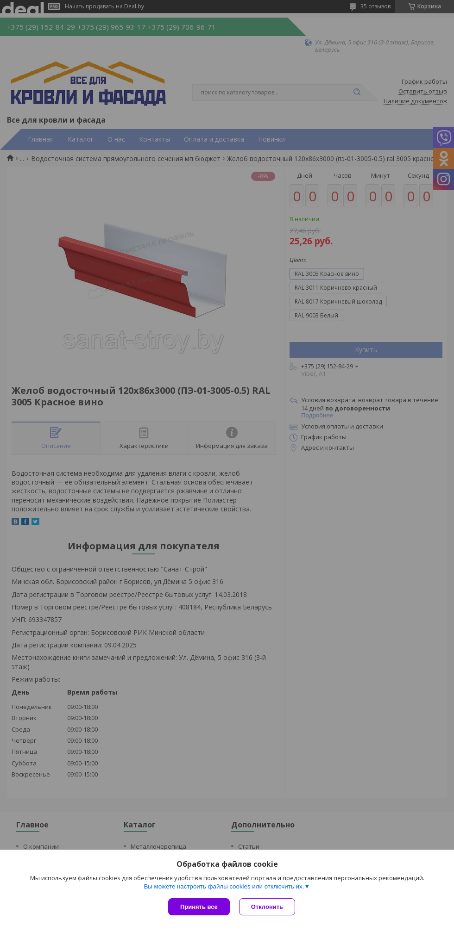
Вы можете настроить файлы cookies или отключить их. (224, 886)
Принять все (199, 906)
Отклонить (267, 906)
